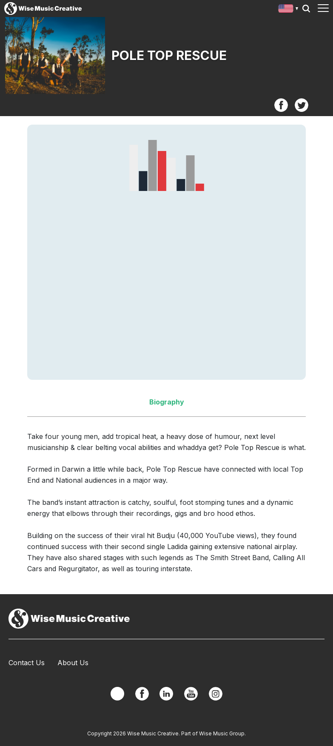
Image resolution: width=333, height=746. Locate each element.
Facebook (281, 105)
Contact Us (27, 662)
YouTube (191, 693)
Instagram (215, 693)
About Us (72, 662)
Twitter (301, 105)
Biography (166, 402)
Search (306, 8)
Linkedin (166, 693)
